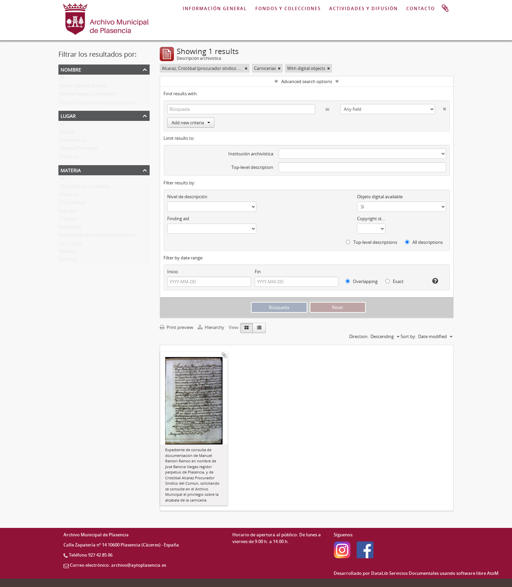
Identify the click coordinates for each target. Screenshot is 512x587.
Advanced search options (306, 81)
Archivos (68, 261)
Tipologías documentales (85, 188)
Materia (70, 169)
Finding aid (178, 218)
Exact (394, 281)
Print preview (176, 327)
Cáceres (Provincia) (79, 150)
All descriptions (424, 242)
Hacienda (69, 196)
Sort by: (408, 336)
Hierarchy (211, 327)
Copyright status (371, 218)
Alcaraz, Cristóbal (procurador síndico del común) (109, 103)
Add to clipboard (224, 355)
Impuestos (70, 228)
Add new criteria (191, 123)
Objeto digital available (380, 197)
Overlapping (361, 281)
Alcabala (68, 253)
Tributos (68, 220)
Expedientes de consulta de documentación (104, 236)
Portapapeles (445, 8)
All (62, 79)
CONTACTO (420, 8)
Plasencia (69, 158)
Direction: (358, 336)
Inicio (172, 272)
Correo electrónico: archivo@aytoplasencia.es (118, 565)
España (67, 133)
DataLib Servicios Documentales (405, 573)
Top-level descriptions (371, 242)
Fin (258, 272)
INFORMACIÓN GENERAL (215, 8)
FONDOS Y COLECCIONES (288, 8)
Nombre (70, 69)
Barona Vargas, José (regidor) (88, 95)
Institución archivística (250, 154)
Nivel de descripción (187, 197)
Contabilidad (72, 204)
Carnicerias (71, 244)
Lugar (68, 115)
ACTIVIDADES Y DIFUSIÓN (363, 8)
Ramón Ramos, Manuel (83, 87)
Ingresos (68, 212)
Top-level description (252, 167)
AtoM (492, 573)
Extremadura (73, 141)
